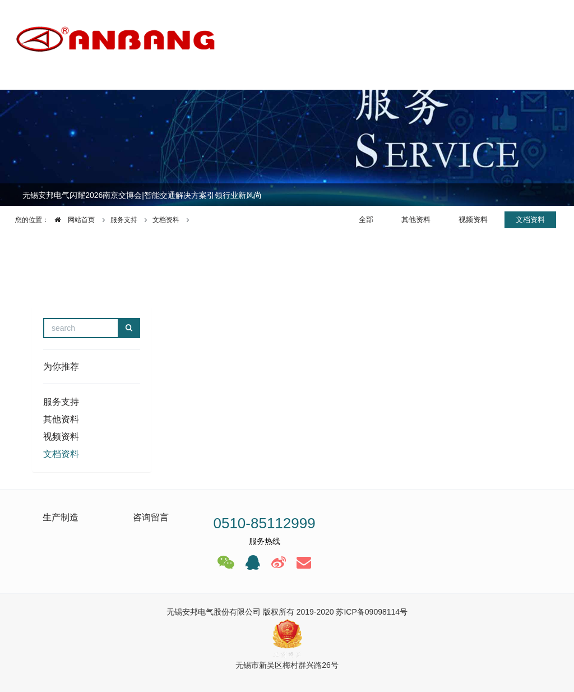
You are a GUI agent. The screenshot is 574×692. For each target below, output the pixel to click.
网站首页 (72, 220)
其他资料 (415, 219)
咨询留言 (151, 517)
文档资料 (165, 220)
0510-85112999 (264, 523)
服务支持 (123, 220)
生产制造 (60, 517)
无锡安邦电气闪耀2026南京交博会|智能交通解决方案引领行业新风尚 (142, 195)
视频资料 (473, 219)
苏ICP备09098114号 (372, 611)
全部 (366, 219)
